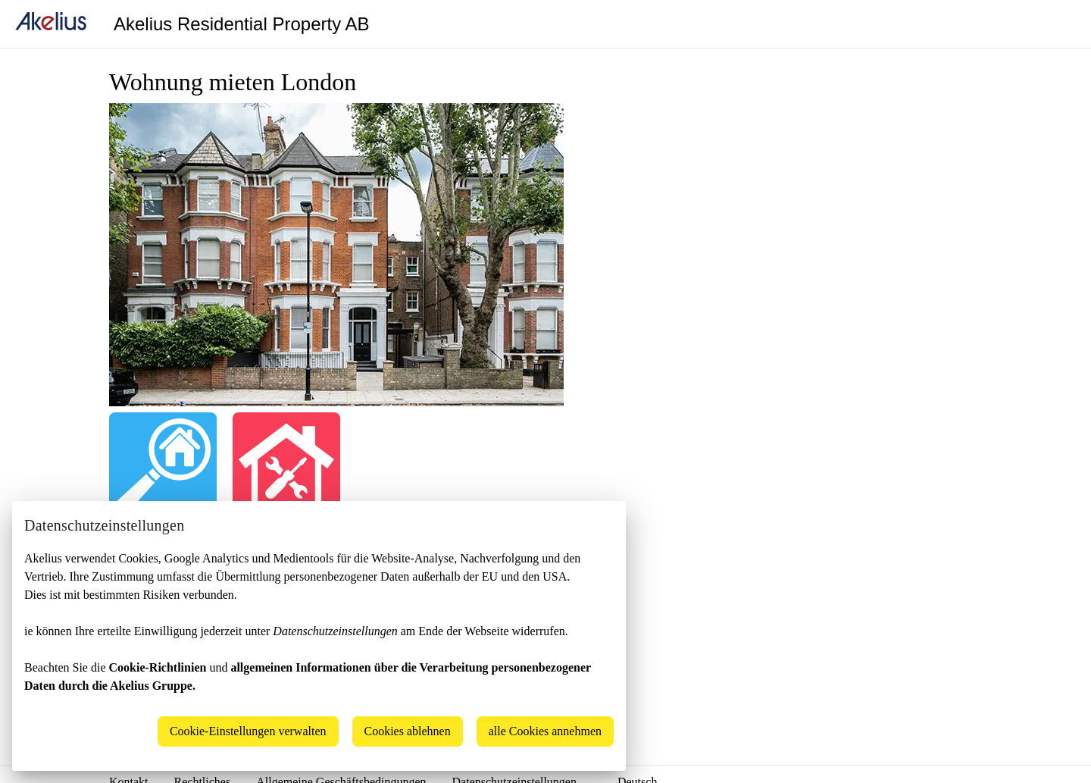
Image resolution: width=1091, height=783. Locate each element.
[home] (50, 24)
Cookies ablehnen (407, 731)
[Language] (1061, 24)
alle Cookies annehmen (545, 731)
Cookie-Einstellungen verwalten (248, 731)
